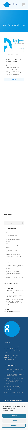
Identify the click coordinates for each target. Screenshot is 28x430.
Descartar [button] (14, 420)
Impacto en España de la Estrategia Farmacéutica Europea (14, 393)
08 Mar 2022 (10, 54)
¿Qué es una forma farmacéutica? (14, 230)
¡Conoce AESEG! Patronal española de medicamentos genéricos (15, 291)
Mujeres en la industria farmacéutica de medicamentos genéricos (13, 62)
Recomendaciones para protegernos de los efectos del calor (15, 295)
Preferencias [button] (14, 425)
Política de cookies (8, 410)
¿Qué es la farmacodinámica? (13, 239)
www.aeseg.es (10, 359)
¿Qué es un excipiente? (11, 260)
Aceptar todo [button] (14, 415)
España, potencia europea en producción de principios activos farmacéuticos (14, 388)
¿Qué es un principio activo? (13, 250)
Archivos (6, 311)
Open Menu (23, 4)
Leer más (14, 79)
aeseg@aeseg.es (12, 357)
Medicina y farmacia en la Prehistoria (15, 277)
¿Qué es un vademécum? (12, 235)
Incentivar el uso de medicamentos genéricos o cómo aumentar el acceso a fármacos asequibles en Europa (14, 302)
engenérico (18, 54)
